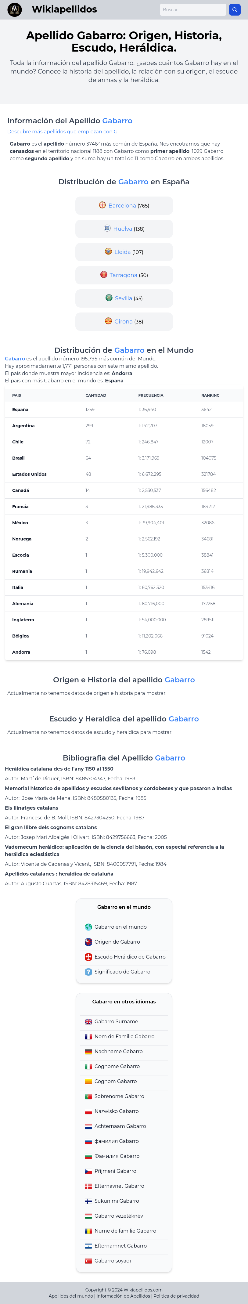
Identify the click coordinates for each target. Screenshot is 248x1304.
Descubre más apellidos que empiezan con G (62, 132)
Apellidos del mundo (71, 1296)
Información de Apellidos (123, 1296)
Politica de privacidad (176, 1296)
